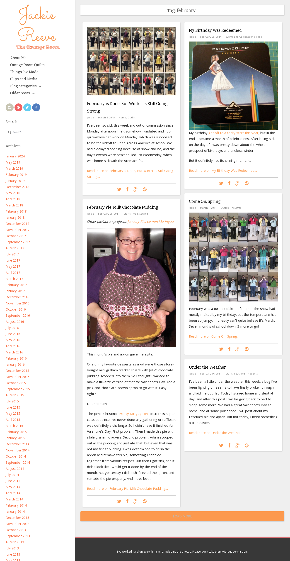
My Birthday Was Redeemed (215, 30)
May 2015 (13, 413)
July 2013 (12, 548)
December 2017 (17, 223)
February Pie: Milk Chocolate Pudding (122, 207)
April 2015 (13, 419)
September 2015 (18, 389)
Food (259, 36)
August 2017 (15, 248)
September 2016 (18, 315)
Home (122, 117)
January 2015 (15, 438)
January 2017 (15, 291)
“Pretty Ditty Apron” (133, 413)
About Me (18, 58)
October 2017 (16, 236)
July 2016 (12, 328)
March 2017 (14, 279)
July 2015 (12, 401)
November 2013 (17, 524)
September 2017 (18, 242)
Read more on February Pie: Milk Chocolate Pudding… (128, 488)
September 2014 (18, 462)
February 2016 (16, 358)
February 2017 (16, 285)
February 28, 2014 (210, 36)
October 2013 (16, 530)
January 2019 (15, 181)
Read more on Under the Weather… (217, 432)
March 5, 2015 (106, 117)
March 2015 (14, 426)
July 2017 (12, 254)
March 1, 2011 (208, 207)
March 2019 (14, 168)
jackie (90, 117)
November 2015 (17, 377)
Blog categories (25, 86)
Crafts (126, 213)
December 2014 (17, 444)
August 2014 (15, 468)
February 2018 (16, 211)
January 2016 (15, 364)
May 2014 (13, 487)
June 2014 (13, 481)
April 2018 (13, 199)
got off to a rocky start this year (233, 132)
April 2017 (13, 272)
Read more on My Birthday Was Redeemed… (224, 170)
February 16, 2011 (210, 373)
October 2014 (16, 456)
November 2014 (17, 450)
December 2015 (17, 370)
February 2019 (16, 174)
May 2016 (13, 340)
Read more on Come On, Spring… (215, 336)
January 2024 (15, 156)
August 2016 (15, 321)
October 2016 (16, 309)
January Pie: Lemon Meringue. (151, 221)
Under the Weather (207, 367)
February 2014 (16, 505)
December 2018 (17, 187)
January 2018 (15, 217)
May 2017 (13, 266)
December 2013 (17, 517)
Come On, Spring (205, 201)
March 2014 (14, 499)
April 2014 (13, 493)
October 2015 (16, 383)
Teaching (239, 373)
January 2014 (15, 511)
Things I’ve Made (24, 72)
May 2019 (13, 162)
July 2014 (12, 475)
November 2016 (17, 303)
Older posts (22, 93)
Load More (182, 516)
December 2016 (17, 297)
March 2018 (14, 205)
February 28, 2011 (108, 213)
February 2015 (16, 432)
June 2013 (13, 554)
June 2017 (13, 260)
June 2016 (13, 334)
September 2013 (18, 536)
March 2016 (14, 352)
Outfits (131, 117)
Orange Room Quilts (27, 65)
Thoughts (235, 207)
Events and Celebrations (240, 36)
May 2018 (13, 193)
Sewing (143, 213)
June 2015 (13, 407)
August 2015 (15, 395)
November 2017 (17, 230)
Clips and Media (23, 79)
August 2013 (15, 542)
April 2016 (13, 346)
